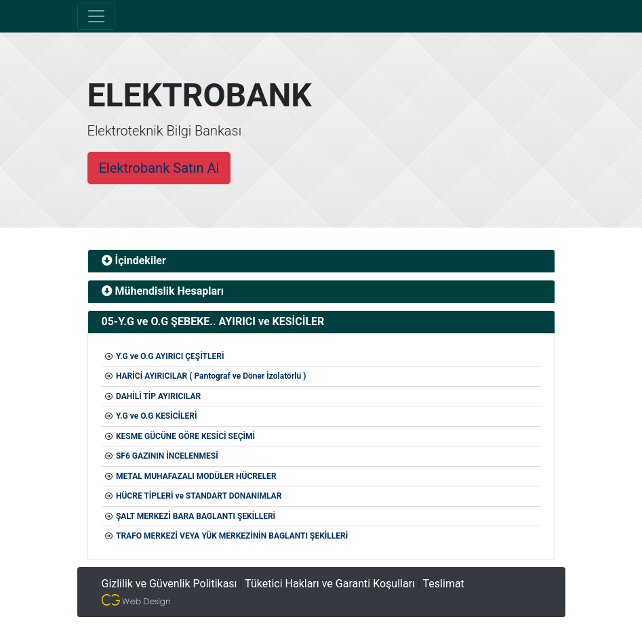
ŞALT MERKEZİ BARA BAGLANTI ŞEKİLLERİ (195, 516)
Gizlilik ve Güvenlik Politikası (169, 583)
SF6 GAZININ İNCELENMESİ (167, 456)
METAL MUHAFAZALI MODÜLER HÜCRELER (196, 476)
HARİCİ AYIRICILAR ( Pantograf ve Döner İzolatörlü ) (211, 376)
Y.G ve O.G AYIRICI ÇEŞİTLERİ (170, 356)
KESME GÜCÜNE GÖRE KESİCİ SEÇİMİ (185, 436)
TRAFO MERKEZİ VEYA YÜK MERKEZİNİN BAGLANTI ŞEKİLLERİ (232, 536)
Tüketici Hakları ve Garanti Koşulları (330, 583)
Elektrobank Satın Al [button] (159, 168)
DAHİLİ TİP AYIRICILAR (158, 396)
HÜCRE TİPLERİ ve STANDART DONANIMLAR (198, 496)
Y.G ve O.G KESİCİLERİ (156, 416)
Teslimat (443, 583)
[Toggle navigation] (96, 16)
